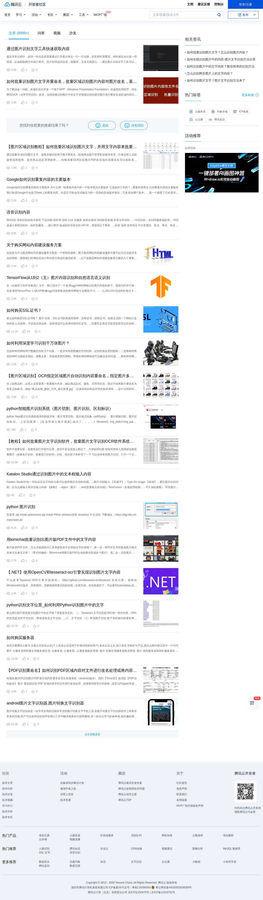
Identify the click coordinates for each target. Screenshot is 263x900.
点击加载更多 (92, 734)
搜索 (219, 14)
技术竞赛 (65, 800)
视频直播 (75, 839)
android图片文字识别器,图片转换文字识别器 (45, 703)
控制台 (219, 4)
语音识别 (75, 852)
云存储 (43, 839)
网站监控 (44, 865)
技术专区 (7, 817)
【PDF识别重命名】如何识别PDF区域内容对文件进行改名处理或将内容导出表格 (72, 670)
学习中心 (7, 805)
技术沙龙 (7, 794)
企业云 (104, 848)
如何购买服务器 (20, 638)
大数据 (196, 861)
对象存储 (219, 111)
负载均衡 (75, 861)
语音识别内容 (18, 212)
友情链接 (181, 800)
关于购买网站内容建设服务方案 (34, 245)
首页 (7, 14)
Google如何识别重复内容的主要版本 (39, 179)
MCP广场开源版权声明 (189, 805)
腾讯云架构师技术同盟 (131, 788)
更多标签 (250, 95)
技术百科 (7, 811)
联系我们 (181, 794)
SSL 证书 (44, 852)
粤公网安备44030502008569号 (174, 887)
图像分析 (197, 848)
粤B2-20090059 (141, 887)
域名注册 (44, 835)
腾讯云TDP (125, 800)
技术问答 (7, 788)
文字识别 (136, 861)
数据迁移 (75, 865)
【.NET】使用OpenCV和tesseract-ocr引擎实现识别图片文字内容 (64, 572)
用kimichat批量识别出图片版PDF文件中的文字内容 (51, 539)
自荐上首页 (66, 794)
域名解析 (228, 835)
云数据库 (197, 835)
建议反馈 (204, 4)
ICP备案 (241, 111)
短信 (103, 861)
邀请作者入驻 (68, 788)
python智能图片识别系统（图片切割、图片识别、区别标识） (60, 408)
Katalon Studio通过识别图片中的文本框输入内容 (49, 474)
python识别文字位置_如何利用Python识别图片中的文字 (55, 605)
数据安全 (44, 861)
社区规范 (181, 782)
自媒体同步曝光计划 (72, 782)
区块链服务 (107, 835)
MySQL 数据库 (231, 848)
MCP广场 (100, 14)
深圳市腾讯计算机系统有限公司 (89, 887)
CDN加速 (136, 848)
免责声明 (181, 788)
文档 (190, 4)
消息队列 (136, 835)
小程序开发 (229, 861)
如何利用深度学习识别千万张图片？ (38, 343)
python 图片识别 (21, 507)
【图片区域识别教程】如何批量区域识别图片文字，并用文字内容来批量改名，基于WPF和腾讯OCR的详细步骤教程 (72, 147)
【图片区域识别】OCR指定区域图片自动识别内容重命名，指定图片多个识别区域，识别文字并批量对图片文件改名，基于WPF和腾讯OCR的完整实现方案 (72, 376)
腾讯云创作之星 (127, 794)
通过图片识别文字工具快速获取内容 (38, 49)
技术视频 (7, 800)
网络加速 (167, 835)
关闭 (255, 157)
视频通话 (167, 848)
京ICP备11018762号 (163, 892)
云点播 (196, 119)
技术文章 (7, 782)
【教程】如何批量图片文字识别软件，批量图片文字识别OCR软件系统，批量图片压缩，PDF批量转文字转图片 (72, 441)
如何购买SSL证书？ (24, 310)
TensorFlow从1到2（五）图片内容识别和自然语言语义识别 (58, 277)
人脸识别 (44, 848)
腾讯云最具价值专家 (130, 782)
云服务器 (197, 111)
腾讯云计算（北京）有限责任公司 (107, 892)
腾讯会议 (217, 119)
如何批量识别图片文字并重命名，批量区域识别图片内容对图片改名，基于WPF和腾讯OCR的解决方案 (72, 81)
